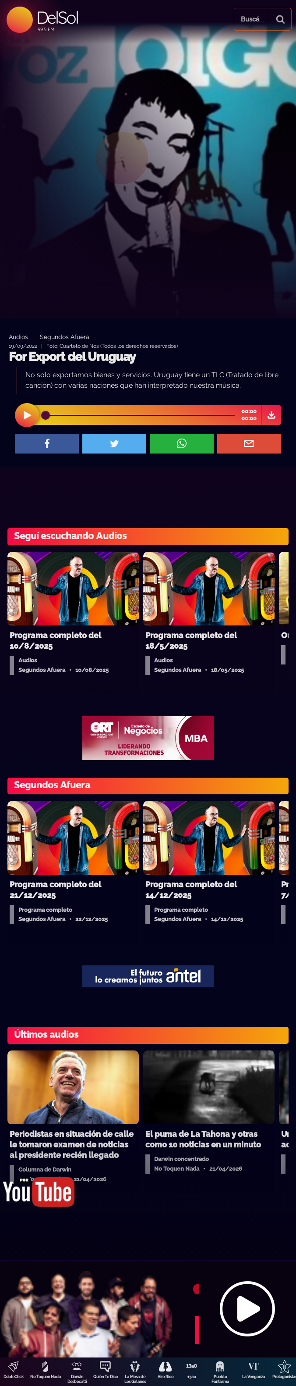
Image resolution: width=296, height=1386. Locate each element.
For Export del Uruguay (72, 357)
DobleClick (14, 1377)
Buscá (250, 19)
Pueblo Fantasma (220, 1379)
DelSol (57, 17)
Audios (18, 336)
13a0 (191, 1377)
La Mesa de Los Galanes (135, 1379)
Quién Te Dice (105, 1377)
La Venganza (253, 1377)
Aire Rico (165, 1377)
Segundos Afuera (64, 336)
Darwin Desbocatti (77, 1379)
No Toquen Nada (45, 1377)
